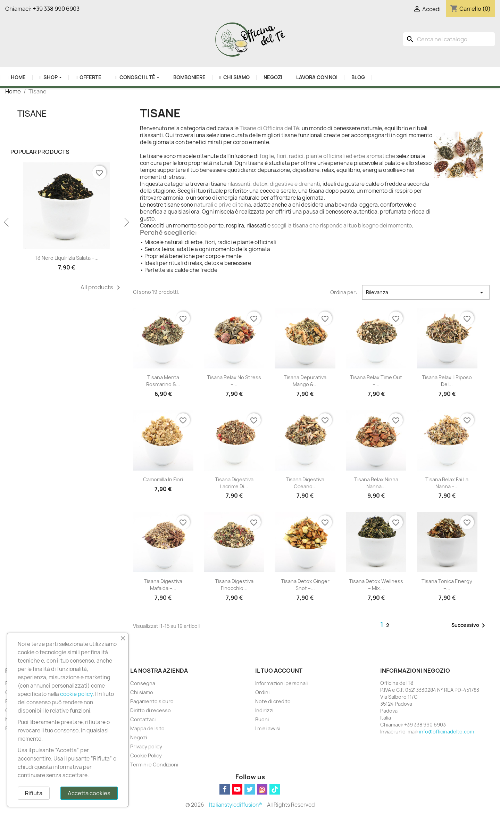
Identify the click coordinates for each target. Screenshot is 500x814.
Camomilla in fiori (163, 479)
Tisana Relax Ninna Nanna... (376, 483)
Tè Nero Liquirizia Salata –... (67, 258)
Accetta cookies (89, 793)
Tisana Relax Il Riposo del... (447, 381)
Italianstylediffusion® (235, 804)
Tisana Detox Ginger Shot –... (305, 584)
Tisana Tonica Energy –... (447, 584)
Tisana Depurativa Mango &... (305, 381)
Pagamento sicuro (152, 701)
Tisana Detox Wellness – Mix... (376, 584)
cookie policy (76, 694)
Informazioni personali (281, 683)
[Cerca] (449, 39)
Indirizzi (264, 710)
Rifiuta (33, 793)
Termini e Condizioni (154, 764)
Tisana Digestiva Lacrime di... (234, 483)
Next (126, 222)
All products (102, 287)
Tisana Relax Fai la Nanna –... (446, 483)
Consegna (142, 683)
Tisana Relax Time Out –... (376, 381)
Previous (7, 222)
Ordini (262, 692)
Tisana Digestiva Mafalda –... (163, 584)
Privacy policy (146, 746)
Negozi (138, 737)
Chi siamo (141, 692)
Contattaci (143, 719)
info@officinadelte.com (446, 731)
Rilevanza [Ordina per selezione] (426, 292)
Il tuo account (278, 670)
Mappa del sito (147, 728)
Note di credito (273, 701)
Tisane (32, 113)
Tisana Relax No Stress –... (234, 381)
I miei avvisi (267, 728)
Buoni (262, 719)
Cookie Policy (146, 755)
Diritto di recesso (150, 710)
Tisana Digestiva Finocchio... (234, 584)
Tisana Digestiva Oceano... (305, 483)
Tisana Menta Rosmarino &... (163, 381)
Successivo (469, 625)
